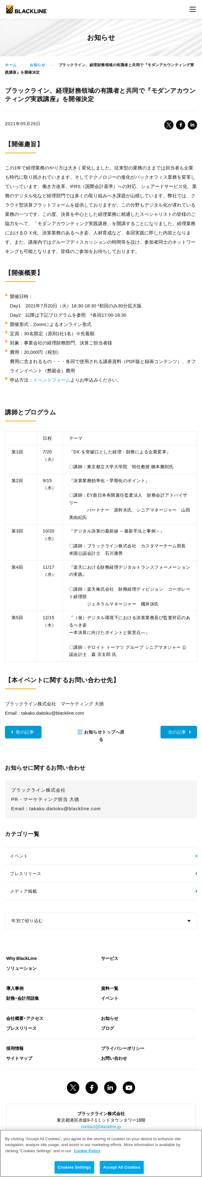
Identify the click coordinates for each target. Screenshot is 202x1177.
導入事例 (15, 988)
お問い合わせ (114, 1058)
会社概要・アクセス (24, 1018)
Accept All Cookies (121, 1167)
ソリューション (21, 968)
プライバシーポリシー (122, 1048)
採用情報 (15, 1048)
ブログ (107, 1028)
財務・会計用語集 (22, 998)
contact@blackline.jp (101, 1126)
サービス (109, 958)
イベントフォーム (51, 380)
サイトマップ (19, 1058)
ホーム (11, 65)
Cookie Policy (87, 1151)
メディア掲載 (23, 891)
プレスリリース (26, 873)
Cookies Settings (74, 1167)
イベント (19, 856)
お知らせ (37, 65)
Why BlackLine (21, 958)
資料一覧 (109, 988)
